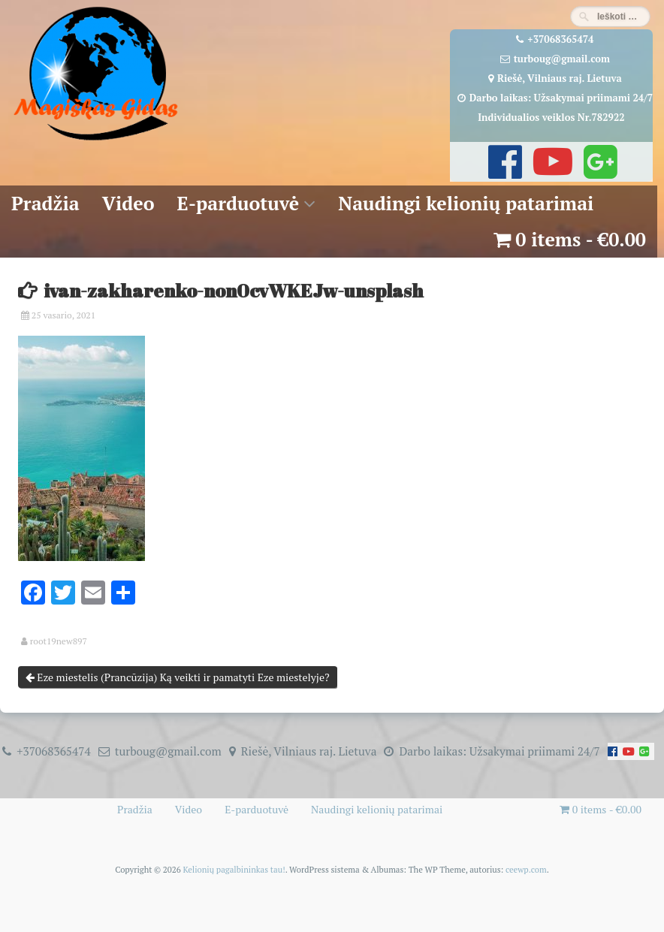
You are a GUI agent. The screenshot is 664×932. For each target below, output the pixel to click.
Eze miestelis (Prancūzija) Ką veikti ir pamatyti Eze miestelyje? (178, 677)
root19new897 (58, 641)
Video (128, 203)
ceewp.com (526, 869)
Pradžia (45, 203)
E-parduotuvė (238, 203)
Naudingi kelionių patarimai (465, 203)
